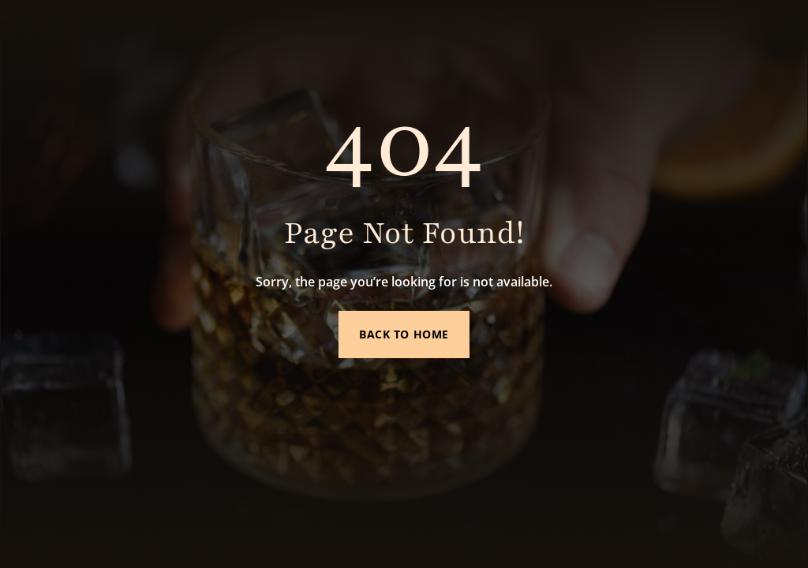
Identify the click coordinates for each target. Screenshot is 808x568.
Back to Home (404, 334)
